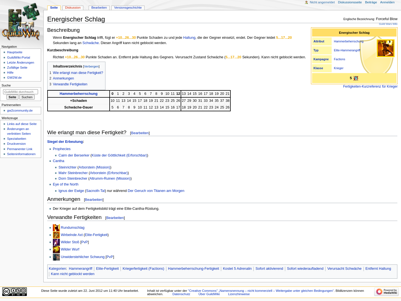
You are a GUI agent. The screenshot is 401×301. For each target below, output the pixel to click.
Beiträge (371, 2)
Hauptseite (14, 52)
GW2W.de (14, 77)
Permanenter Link (19, 149)
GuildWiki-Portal (18, 57)
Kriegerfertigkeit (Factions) (143, 269)
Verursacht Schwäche (344, 269)
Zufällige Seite (17, 67)
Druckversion (16, 143)
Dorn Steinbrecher (72, 178)
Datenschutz (181, 294)
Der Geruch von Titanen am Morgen (156, 191)
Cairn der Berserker (73, 155)
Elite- (337, 50)
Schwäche (90, 43)
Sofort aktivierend (269, 269)
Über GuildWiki (209, 294)
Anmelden (387, 2)
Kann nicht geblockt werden (73, 274)
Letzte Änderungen (20, 62)
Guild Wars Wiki (388, 24)
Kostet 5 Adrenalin (237, 269)
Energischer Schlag (79, 38)
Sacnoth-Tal (95, 191)
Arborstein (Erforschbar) (109, 173)
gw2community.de (19, 110)
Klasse (318, 68)
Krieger (338, 68)
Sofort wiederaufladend (305, 269)
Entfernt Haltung (378, 269)
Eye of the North (66, 184)
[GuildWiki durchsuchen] (20, 91)
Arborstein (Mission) (94, 167)
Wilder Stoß (70, 242)
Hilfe (10, 72)
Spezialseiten (16, 138)
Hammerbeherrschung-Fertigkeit (193, 269)
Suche (6, 85)
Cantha (58, 161)
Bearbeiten (140, 133)
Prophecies (61, 149)
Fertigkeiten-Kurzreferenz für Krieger (370, 86)
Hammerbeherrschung (349, 41)
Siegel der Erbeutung (65, 142)
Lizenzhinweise (239, 294)
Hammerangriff (350, 50)
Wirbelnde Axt (71, 235)
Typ (316, 50)
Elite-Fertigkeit (96, 235)
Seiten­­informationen (21, 154)
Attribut (318, 41)
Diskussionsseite (350, 2)
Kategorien (57, 269)
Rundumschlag (72, 228)
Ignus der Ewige (71, 191)
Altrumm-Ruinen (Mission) (110, 178)
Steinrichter (67, 167)
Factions (339, 59)
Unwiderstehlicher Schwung (83, 257)
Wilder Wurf (70, 249)
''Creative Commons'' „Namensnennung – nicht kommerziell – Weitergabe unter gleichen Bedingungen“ (261, 290)
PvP (84, 242)
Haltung (189, 38)
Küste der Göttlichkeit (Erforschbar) (119, 155)
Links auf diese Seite (22, 124)
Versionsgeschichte (128, 7)
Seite (54, 7)
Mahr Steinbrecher (73, 173)
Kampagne (321, 59)
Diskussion (73, 7)
